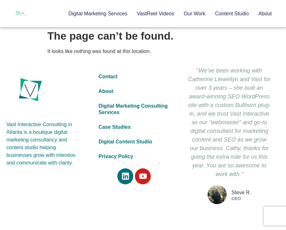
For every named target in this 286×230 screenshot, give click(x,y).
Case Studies (114, 127)
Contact (108, 76)
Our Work (194, 13)
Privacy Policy (116, 156)
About (265, 13)
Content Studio (232, 13)
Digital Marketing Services (98, 13)
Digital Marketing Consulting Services (133, 109)
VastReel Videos (155, 13)
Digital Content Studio (125, 141)
